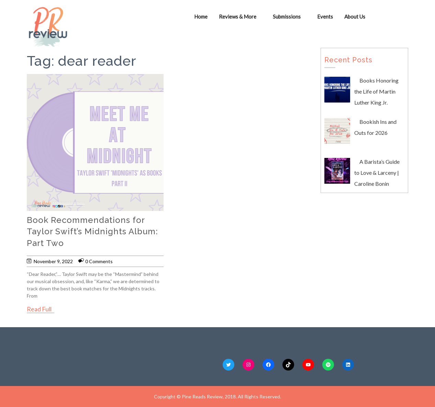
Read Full (39, 309)
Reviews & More (237, 16)
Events (325, 16)
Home (201, 16)
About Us (354, 16)
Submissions (287, 16)
